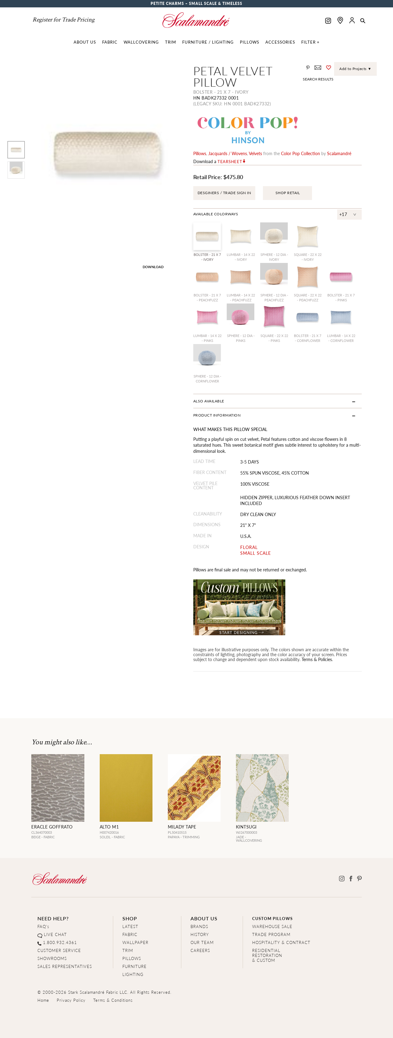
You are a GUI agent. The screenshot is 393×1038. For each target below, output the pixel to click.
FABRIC (129, 934)
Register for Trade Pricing (63, 20)
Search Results (318, 79)
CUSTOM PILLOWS (272, 918)
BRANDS (199, 926)
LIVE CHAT (55, 934)
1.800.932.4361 (60, 942)
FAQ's (43, 926)
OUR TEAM (202, 942)
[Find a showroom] (340, 20)
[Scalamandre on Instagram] (328, 21)
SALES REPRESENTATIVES (64, 966)
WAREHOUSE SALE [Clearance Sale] (272, 926)
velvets (255, 153)
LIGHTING (133, 974)
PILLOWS (131, 958)
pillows (199, 153)
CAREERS (200, 950)
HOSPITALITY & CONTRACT (281, 942)
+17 (343, 214)
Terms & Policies (317, 659)
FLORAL (249, 547)
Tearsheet (230, 161)
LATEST (130, 926)
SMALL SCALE (255, 553)
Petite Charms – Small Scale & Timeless (196, 3)
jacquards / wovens (227, 153)
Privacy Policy (71, 1000)
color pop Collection (300, 153)
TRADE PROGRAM (271, 934)
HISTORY (200, 934)
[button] (362, 21)
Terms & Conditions (113, 1000)
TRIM (127, 950)
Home (43, 1000)
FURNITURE (134, 966)
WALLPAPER (135, 942)
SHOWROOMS (52, 958)
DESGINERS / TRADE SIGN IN (224, 192)
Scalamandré (339, 153)
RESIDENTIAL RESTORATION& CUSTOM (267, 955)
